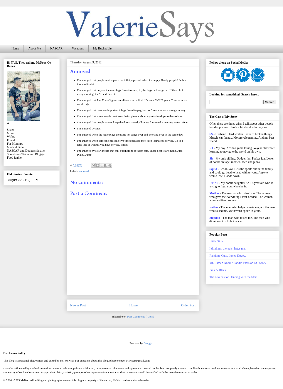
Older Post (188, 305)
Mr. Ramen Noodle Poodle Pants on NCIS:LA (237, 263)
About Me (34, 48)
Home (15, 48)
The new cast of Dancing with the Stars (233, 277)
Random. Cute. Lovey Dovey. (227, 255)
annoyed (84, 171)
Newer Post (78, 305)
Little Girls (216, 241)
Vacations (78, 48)
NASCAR (56, 48)
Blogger (148, 343)
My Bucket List (102, 48)
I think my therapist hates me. (227, 248)
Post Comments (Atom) (140, 316)
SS (211, 134)
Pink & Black (217, 270)
